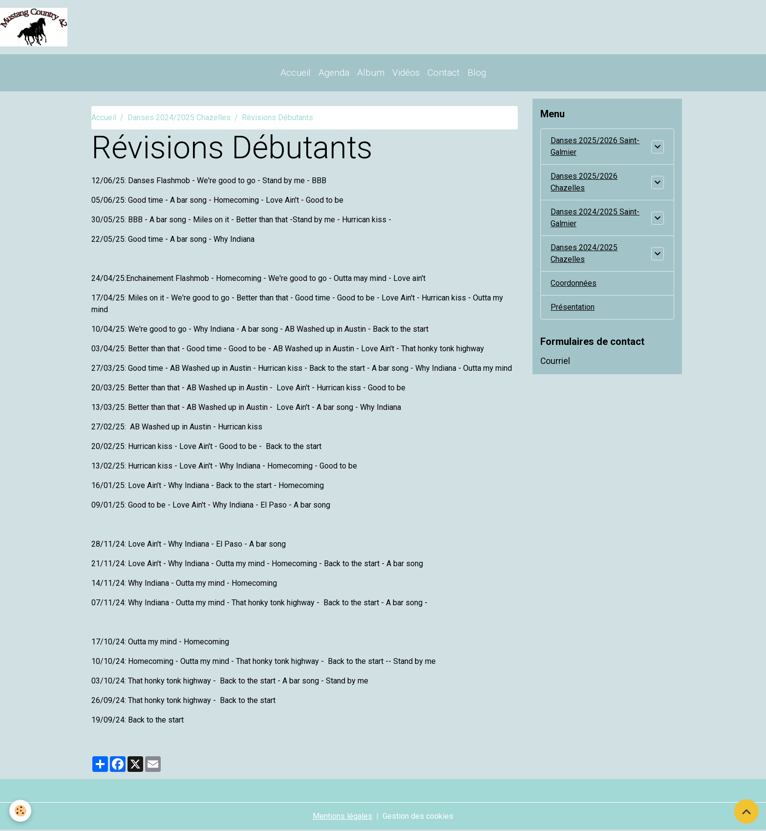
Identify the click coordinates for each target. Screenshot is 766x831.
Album (370, 73)
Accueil (295, 73)
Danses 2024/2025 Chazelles (179, 118)
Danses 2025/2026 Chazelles (584, 182)
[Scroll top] (746, 811)
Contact (443, 73)
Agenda (334, 73)
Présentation (573, 308)
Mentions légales (342, 817)
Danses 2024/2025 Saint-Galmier (595, 218)
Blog (477, 73)
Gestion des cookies (418, 817)
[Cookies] (21, 811)
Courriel (555, 362)
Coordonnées (573, 284)
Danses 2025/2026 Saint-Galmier (595, 147)
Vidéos (406, 73)
